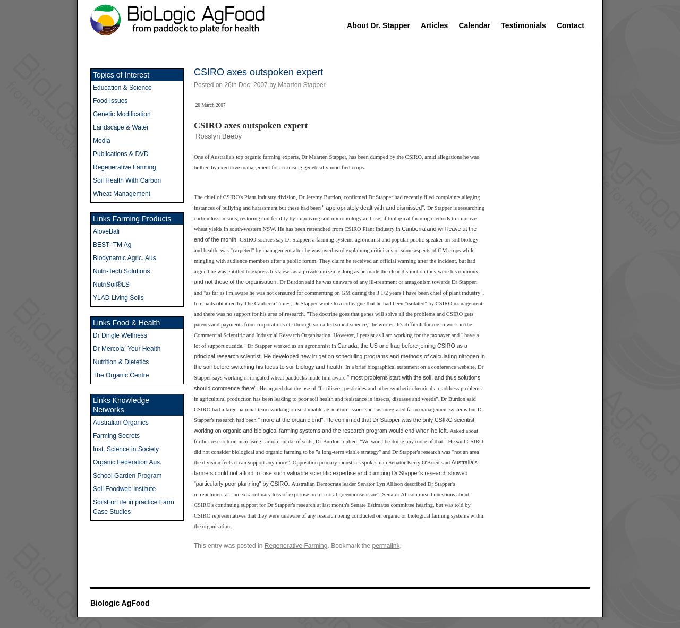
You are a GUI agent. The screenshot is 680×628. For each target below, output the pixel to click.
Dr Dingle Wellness (120, 335)
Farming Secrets (116, 436)
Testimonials (523, 25)
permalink (386, 545)
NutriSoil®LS (111, 284)
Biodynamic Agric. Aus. (125, 258)
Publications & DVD (121, 154)
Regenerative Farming (296, 545)
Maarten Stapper (301, 85)
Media (101, 140)
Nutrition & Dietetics (121, 362)
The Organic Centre (121, 375)
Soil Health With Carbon (127, 180)
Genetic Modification (122, 114)
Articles (434, 25)
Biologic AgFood (119, 603)
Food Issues (110, 101)
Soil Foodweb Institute (124, 489)
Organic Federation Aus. (127, 462)
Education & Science (122, 87)
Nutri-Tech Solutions (121, 271)
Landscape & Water (121, 127)
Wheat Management (121, 193)
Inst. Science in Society (126, 449)
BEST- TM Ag (112, 244)
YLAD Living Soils (118, 298)
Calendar (474, 25)
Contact (570, 25)
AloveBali (106, 231)
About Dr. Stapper (378, 25)
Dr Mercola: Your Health (126, 348)
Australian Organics (121, 422)
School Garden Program (127, 475)
